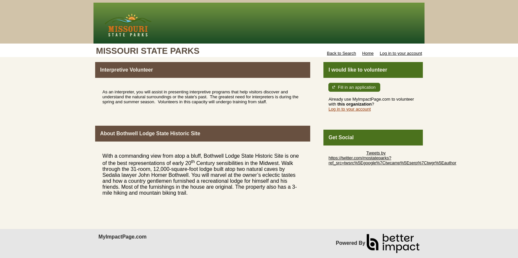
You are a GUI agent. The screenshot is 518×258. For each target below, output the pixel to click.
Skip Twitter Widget (346, 152)
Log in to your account (401, 53)
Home (368, 53)
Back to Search (341, 53)
